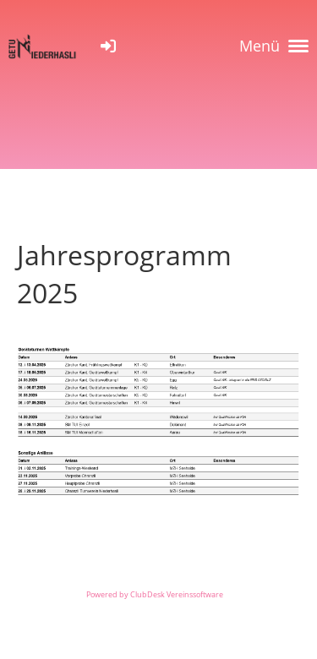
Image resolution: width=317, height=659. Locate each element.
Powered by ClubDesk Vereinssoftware (154, 594)
